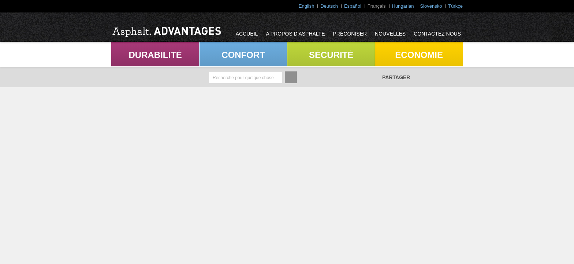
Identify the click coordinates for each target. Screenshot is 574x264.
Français (377, 6)
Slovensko (431, 6)
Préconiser (350, 34)
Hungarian (403, 6)
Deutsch (329, 6)
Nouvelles (390, 34)
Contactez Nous (437, 34)
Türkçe (455, 6)
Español (352, 6)
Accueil (247, 34)
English (306, 6)
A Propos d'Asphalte (295, 34)
